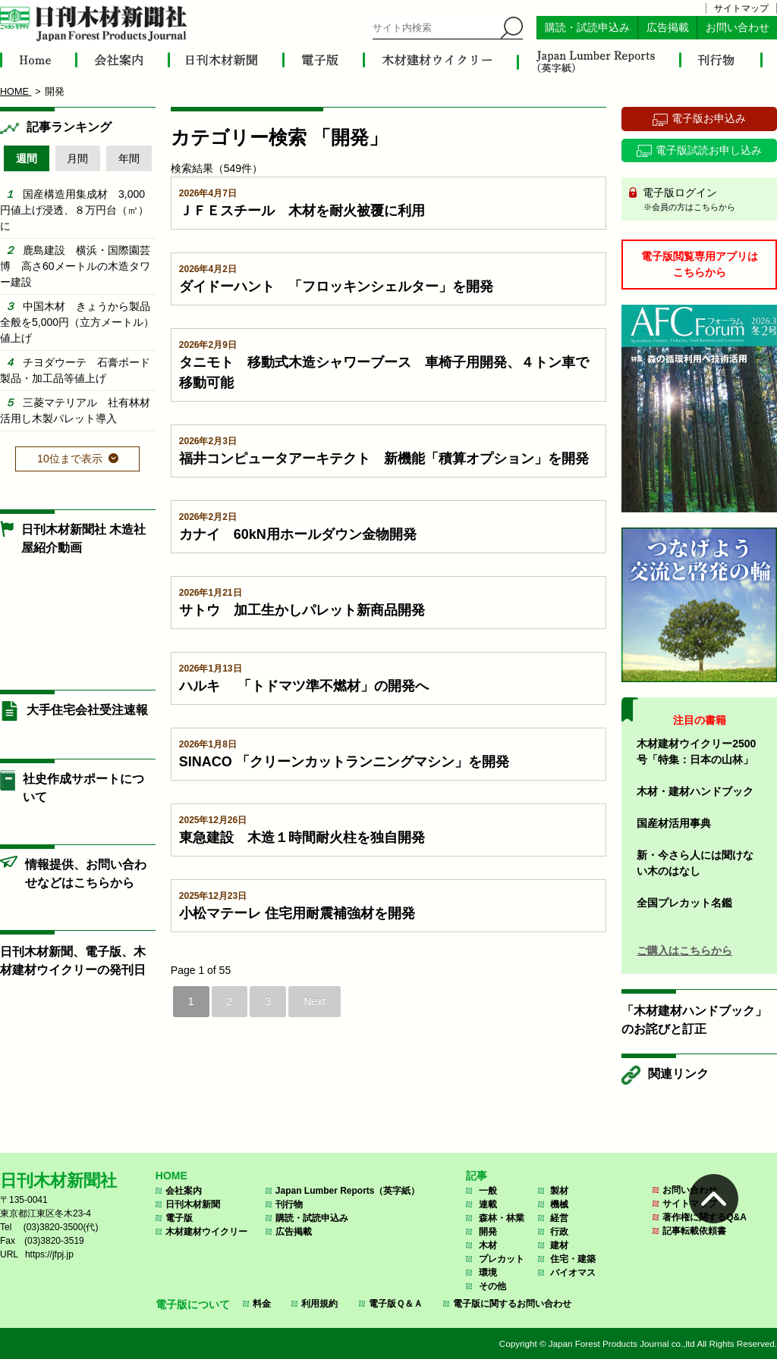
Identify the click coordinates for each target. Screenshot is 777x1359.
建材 (559, 1245)
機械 (559, 1204)
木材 (488, 1245)
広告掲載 (667, 27)
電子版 (179, 1218)
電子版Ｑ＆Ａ (396, 1303)
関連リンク (678, 1073)
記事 (476, 1176)
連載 (488, 1204)
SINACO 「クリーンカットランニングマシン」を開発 (344, 761)
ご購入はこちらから (684, 950)
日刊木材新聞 (192, 1204)
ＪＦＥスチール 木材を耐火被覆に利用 (302, 210)
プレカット (501, 1259)
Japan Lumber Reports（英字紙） (347, 1190)
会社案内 (183, 1190)
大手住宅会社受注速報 (87, 709)
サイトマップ (741, 8)
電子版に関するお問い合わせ (512, 1303)
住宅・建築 (573, 1259)
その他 (492, 1286)
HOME (171, 1176)
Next (315, 1001)
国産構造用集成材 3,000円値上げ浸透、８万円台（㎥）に (74, 210)
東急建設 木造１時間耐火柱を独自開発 (302, 837)
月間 (77, 158)
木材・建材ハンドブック (695, 791)
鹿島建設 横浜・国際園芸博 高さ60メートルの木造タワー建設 (75, 266)
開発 (488, 1231)
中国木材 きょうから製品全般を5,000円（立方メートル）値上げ (77, 322)
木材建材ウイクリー (206, 1231)
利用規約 (319, 1303)
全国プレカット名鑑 (684, 903)
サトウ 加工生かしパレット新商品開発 (302, 610)
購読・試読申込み (587, 27)
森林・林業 (501, 1218)
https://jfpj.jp (49, 1254)
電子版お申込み (709, 118)
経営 (559, 1218)
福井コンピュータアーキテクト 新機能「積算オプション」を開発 (384, 458)
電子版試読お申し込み (709, 150)
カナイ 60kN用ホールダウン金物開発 (298, 534)
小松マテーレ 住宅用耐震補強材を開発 (297, 913)
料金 (262, 1303)
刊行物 (289, 1204)
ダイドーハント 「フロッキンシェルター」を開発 (336, 286)
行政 (559, 1231)
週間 (26, 158)
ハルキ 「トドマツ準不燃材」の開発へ (304, 686)
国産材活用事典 (674, 823)
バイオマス (573, 1272)
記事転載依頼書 (694, 1231)
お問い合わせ (737, 27)
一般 (488, 1190)
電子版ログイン (704, 200)
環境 (488, 1272)
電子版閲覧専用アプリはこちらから (699, 264)
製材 (559, 1190)
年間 (129, 158)
